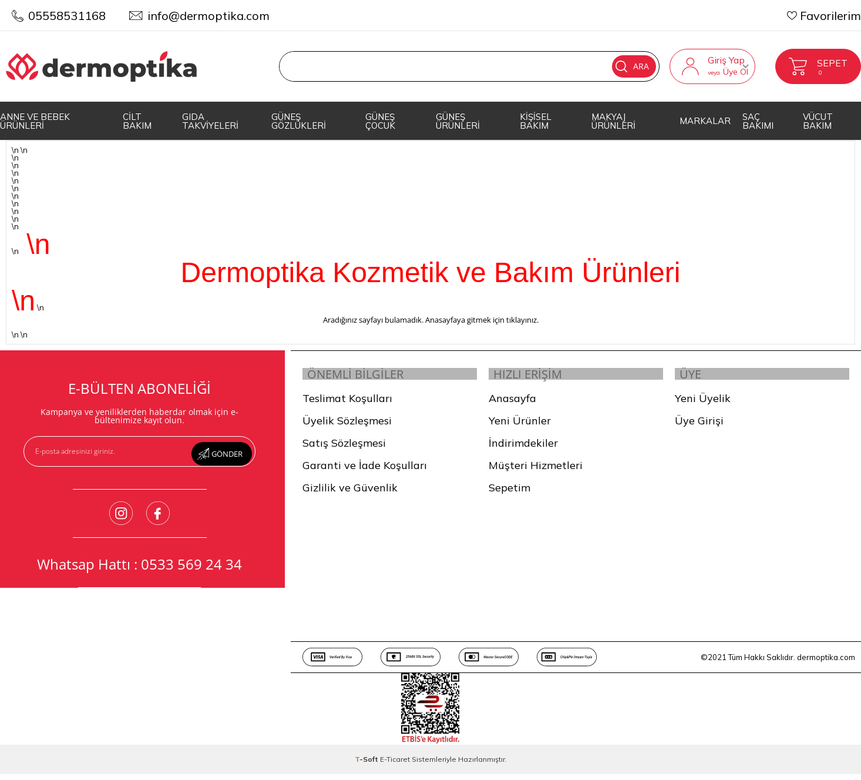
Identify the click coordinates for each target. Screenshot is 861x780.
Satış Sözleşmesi (344, 449)
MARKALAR (705, 120)
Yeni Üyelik (703, 404)
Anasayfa (512, 404)
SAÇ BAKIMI (757, 121)
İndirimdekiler (523, 449)
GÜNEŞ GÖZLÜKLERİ (298, 121)
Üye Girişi (699, 427)
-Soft (367, 765)
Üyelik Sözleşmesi (347, 427)
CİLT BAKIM (137, 121)
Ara (613, 66)
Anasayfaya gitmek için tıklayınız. (482, 319)
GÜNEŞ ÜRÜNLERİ (458, 121)
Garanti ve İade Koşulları (364, 471)
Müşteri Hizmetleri (536, 471)
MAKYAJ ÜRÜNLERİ (613, 121)
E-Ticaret (395, 765)
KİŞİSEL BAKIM (535, 121)
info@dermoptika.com (208, 15)
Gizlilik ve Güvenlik (350, 494)
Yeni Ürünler (520, 427)
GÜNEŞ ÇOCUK (380, 121)
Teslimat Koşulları (347, 404)
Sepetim (509, 494)
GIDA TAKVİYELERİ (210, 121)
